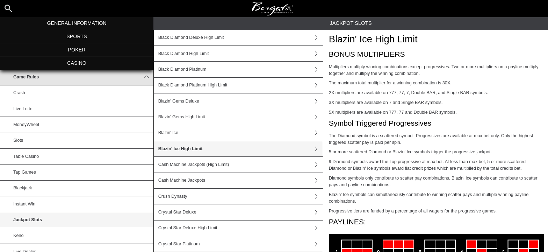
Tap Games (24, 172)
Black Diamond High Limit (240, 53)
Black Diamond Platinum (240, 69)
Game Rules (83, 77)
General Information (76, 23)
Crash (19, 92)
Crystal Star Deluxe (240, 212)
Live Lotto (23, 108)
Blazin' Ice (240, 133)
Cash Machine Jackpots (240, 180)
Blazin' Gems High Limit (240, 117)
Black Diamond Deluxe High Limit (240, 38)
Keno (18, 235)
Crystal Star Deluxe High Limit (240, 228)
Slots (18, 140)
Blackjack (22, 188)
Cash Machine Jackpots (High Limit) (240, 164)
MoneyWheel (26, 124)
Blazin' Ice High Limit (240, 148)
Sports (76, 36)
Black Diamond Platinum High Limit (240, 85)
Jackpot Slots (27, 219)
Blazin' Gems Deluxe (240, 101)
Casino (76, 63)
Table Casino (26, 156)
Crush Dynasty (240, 196)
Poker (77, 49)
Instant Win (24, 204)
